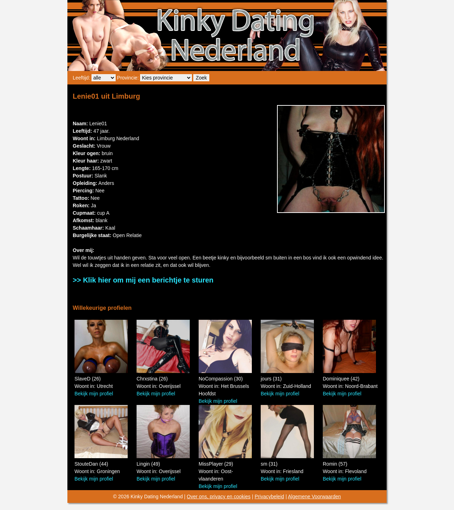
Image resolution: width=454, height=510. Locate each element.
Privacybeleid (269, 496)
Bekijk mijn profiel (93, 393)
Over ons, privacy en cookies (219, 496)
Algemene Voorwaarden (314, 496)
